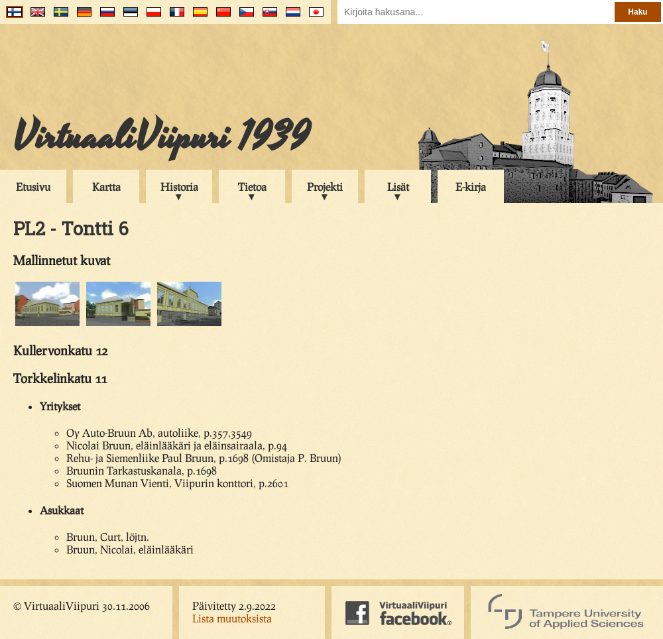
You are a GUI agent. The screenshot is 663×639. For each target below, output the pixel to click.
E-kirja (470, 186)
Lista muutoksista (232, 618)
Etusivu (33, 186)
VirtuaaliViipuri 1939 (161, 137)
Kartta (106, 186)
